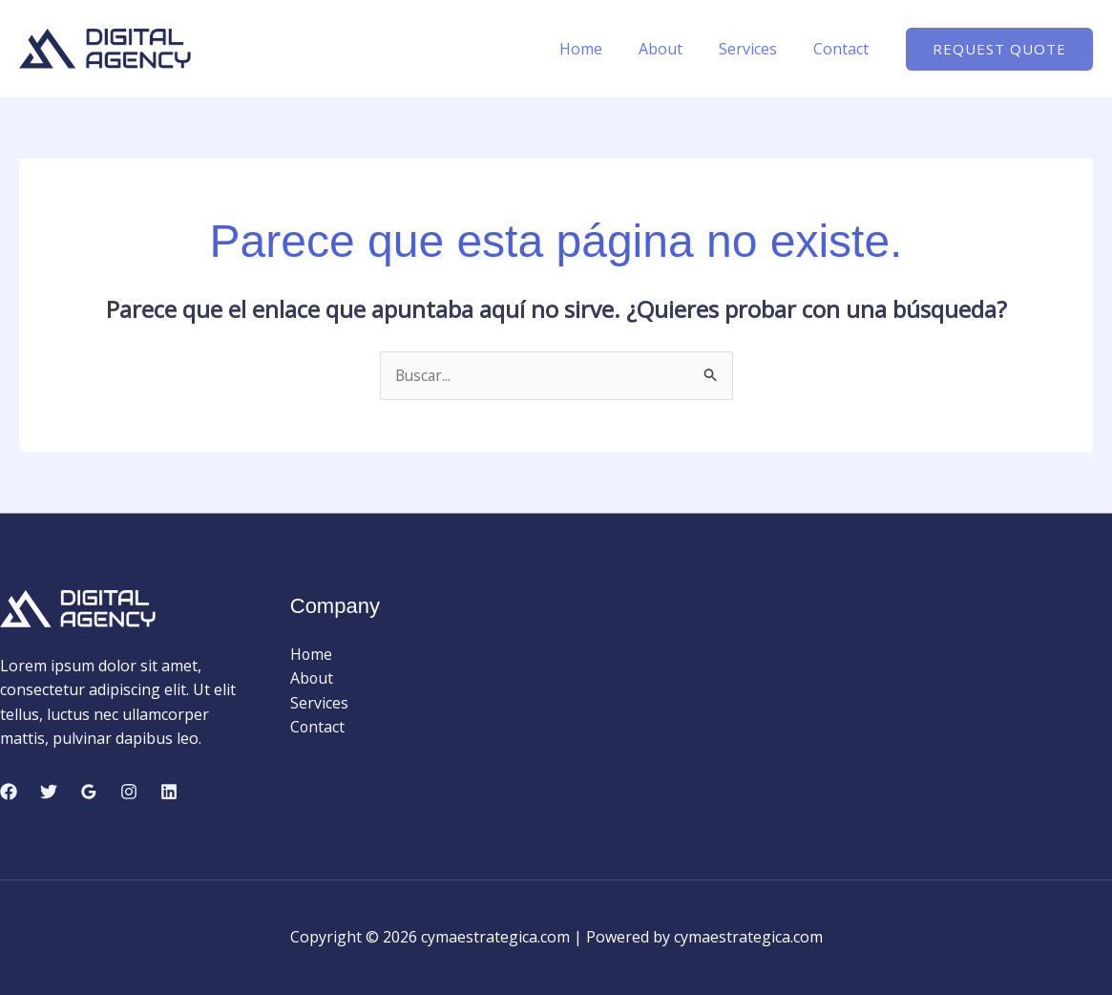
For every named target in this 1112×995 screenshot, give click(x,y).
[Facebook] (8, 791)
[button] (999, 49)
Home (600, 48)
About (675, 48)
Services (756, 48)
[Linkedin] (169, 791)
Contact (843, 48)
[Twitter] (48, 791)
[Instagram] (128, 791)
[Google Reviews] (88, 791)
